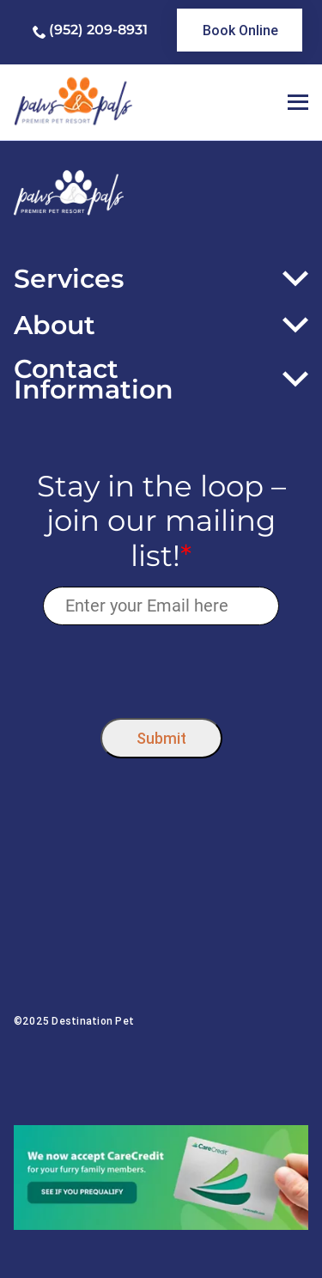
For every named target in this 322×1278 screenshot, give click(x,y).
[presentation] (161, 667)
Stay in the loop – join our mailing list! (161, 521)
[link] (239, 30)
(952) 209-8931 (98, 29)
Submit (161, 738)
